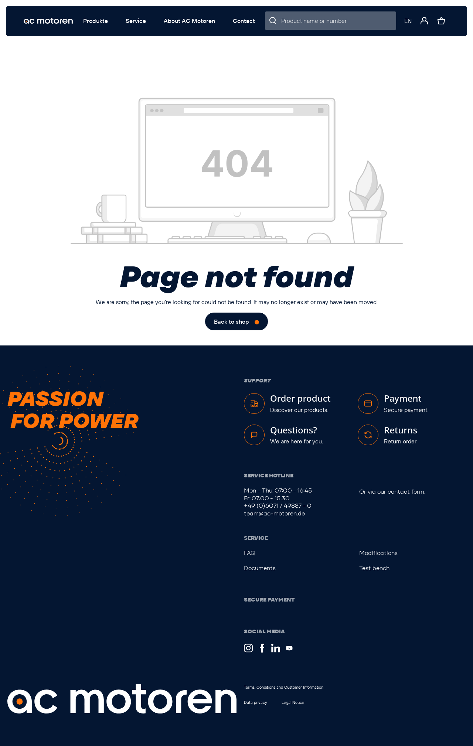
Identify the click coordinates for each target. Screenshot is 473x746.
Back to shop (231, 321)
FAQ (249, 553)
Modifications (378, 553)
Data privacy (255, 702)
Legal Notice (293, 702)
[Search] (273, 20)
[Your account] (424, 21)
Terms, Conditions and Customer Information (283, 687)
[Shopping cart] (441, 21)
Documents (260, 568)
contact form (406, 491)
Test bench (374, 568)
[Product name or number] (338, 20)
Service (256, 538)
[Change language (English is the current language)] (408, 21)
